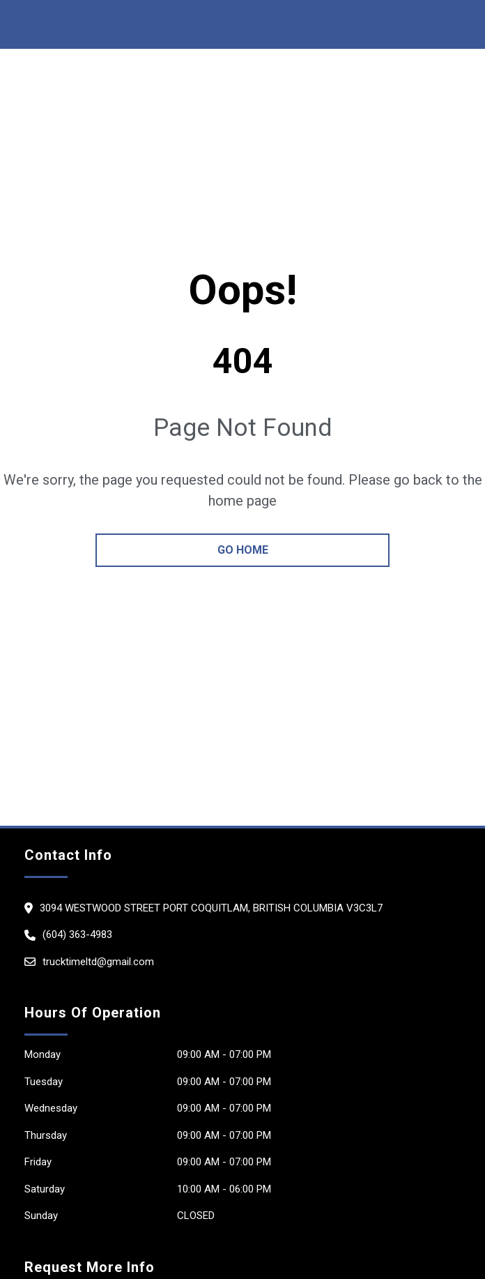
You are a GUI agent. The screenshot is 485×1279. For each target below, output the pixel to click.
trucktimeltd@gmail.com (98, 961)
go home (242, 550)
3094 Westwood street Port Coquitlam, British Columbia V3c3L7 (211, 908)
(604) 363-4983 (77, 934)
